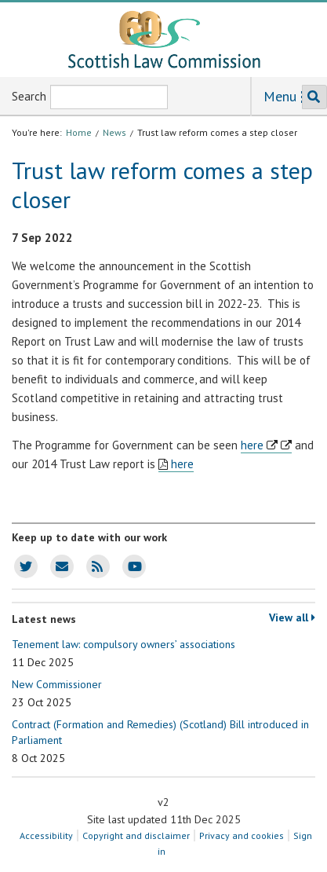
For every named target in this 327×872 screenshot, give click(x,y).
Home (79, 132)
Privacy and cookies (241, 835)
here (252, 445)
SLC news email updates (59, 566)
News (114, 132)
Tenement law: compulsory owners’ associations (123, 653)
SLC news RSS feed (94, 566)
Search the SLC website (311, 97)
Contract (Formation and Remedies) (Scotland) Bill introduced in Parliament (160, 741)
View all (292, 618)
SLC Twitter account (23, 566)
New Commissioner (57, 693)
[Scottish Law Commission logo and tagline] (164, 39)
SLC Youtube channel (132, 566)
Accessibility (46, 835)
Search (29, 96)
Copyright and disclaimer (136, 835)
